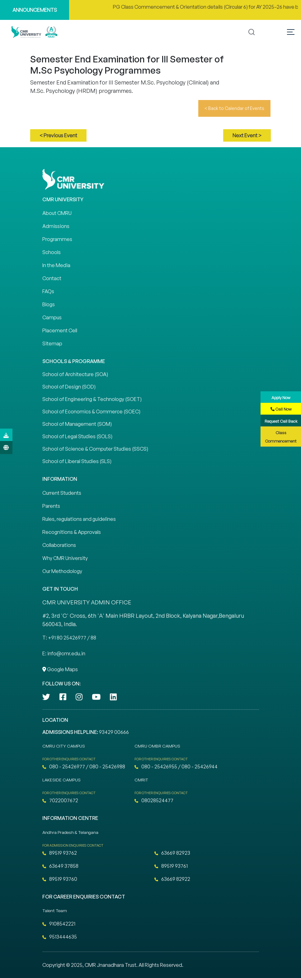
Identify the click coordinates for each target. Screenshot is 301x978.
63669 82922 (172, 879)
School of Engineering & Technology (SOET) (92, 399)
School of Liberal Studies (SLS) (76, 461)
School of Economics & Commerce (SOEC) (91, 411)
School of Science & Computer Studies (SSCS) (95, 449)
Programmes (57, 239)
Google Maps (60, 669)
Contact (51, 278)
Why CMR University (65, 558)
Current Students (61, 493)
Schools (51, 252)
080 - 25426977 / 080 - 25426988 (83, 766)
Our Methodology (62, 571)
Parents (51, 506)
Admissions (55, 226)
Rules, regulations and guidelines (79, 519)
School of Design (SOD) (69, 387)
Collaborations (59, 545)
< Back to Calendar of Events (234, 108)
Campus (52, 317)
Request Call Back (281, 421)
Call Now (281, 409)
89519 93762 (59, 853)
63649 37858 (60, 866)
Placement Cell (59, 330)
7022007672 (60, 800)
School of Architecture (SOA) (75, 374)
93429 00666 (114, 732)
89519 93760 (59, 879)
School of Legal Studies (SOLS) (77, 436)
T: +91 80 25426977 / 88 (69, 638)
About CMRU (57, 213)
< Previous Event (58, 135)
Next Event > (247, 135)
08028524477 (153, 800)
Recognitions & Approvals (71, 532)
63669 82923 (172, 853)
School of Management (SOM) (77, 424)
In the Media (56, 265)
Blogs (48, 304)
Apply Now (280, 397)
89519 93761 (171, 866)
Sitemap (52, 343)
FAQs (48, 291)
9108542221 (58, 924)
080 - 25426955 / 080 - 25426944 (176, 766)
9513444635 (59, 937)
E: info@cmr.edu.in (63, 653)
